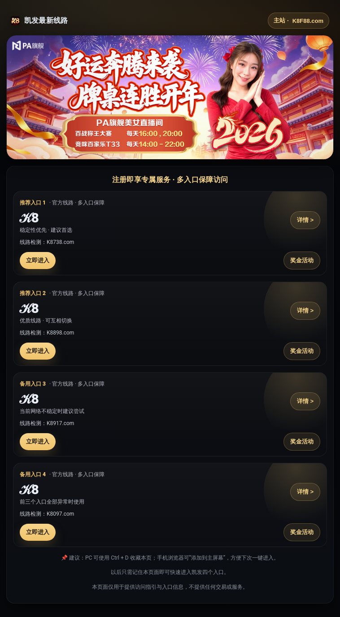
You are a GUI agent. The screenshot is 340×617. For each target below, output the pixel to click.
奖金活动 (302, 260)
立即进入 (37, 260)
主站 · (298, 20)
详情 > (305, 220)
